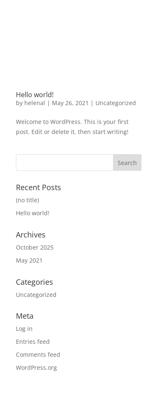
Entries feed (33, 341)
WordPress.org (36, 367)
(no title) (27, 200)
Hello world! (35, 94)
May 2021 (29, 260)
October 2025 (35, 247)
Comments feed (38, 354)
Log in (24, 329)
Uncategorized (115, 103)
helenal (34, 103)
